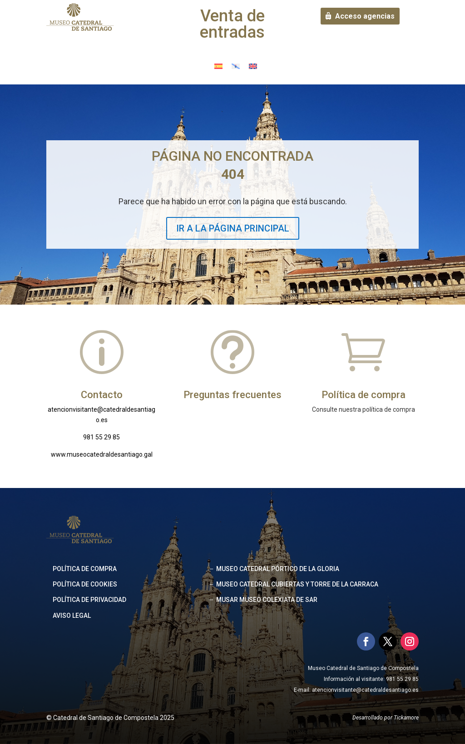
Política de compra (85, 568)
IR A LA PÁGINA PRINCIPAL (232, 228)
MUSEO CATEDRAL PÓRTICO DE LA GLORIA (277, 568)
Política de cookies (85, 584)
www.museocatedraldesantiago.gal (102, 454)
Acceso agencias (365, 16)
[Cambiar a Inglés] (253, 65)
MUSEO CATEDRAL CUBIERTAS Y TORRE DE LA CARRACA (297, 584)
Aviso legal (72, 615)
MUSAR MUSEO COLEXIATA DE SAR (266, 599)
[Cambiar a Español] (218, 65)
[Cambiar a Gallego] (235, 65)
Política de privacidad (89, 599)
